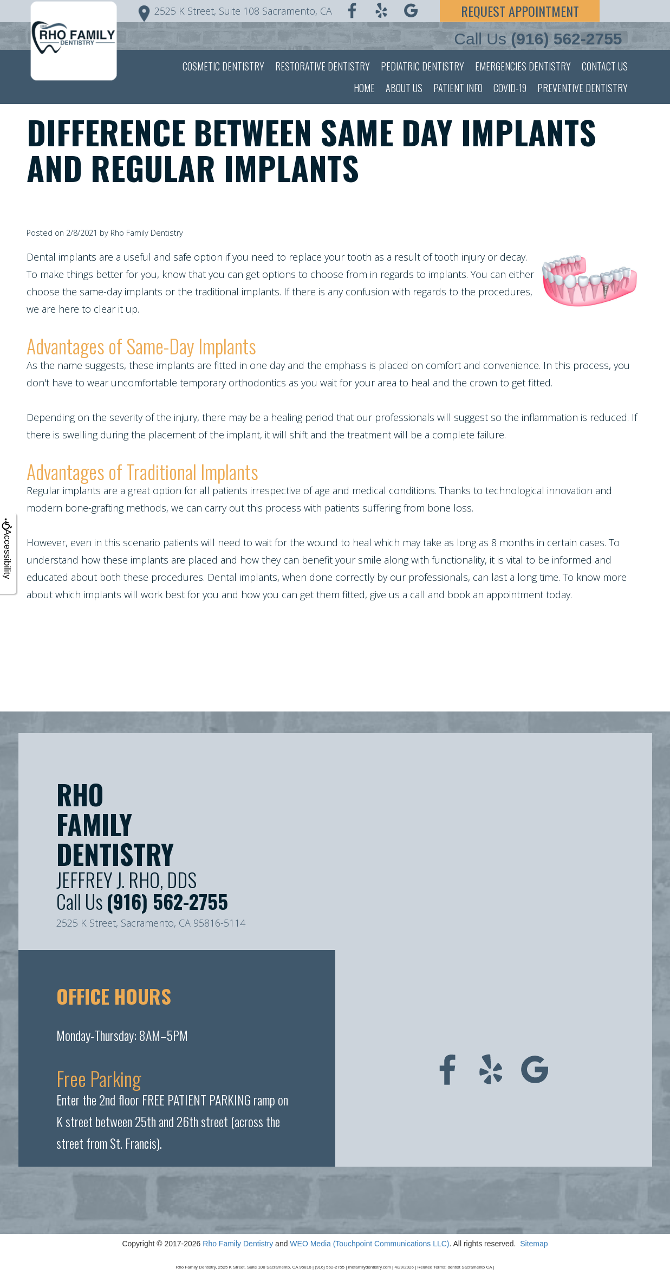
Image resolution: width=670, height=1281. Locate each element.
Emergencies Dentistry (523, 66)
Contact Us (605, 66)
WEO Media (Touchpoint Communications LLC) (369, 1243)
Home (364, 88)
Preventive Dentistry (582, 88)
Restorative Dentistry (322, 66)
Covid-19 (509, 88)
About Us (404, 88)
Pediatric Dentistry (422, 66)
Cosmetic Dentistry (223, 66)
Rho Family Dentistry (238, 1243)
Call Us (538, 39)
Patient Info (458, 88)
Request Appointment (520, 11)
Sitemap (534, 1243)
